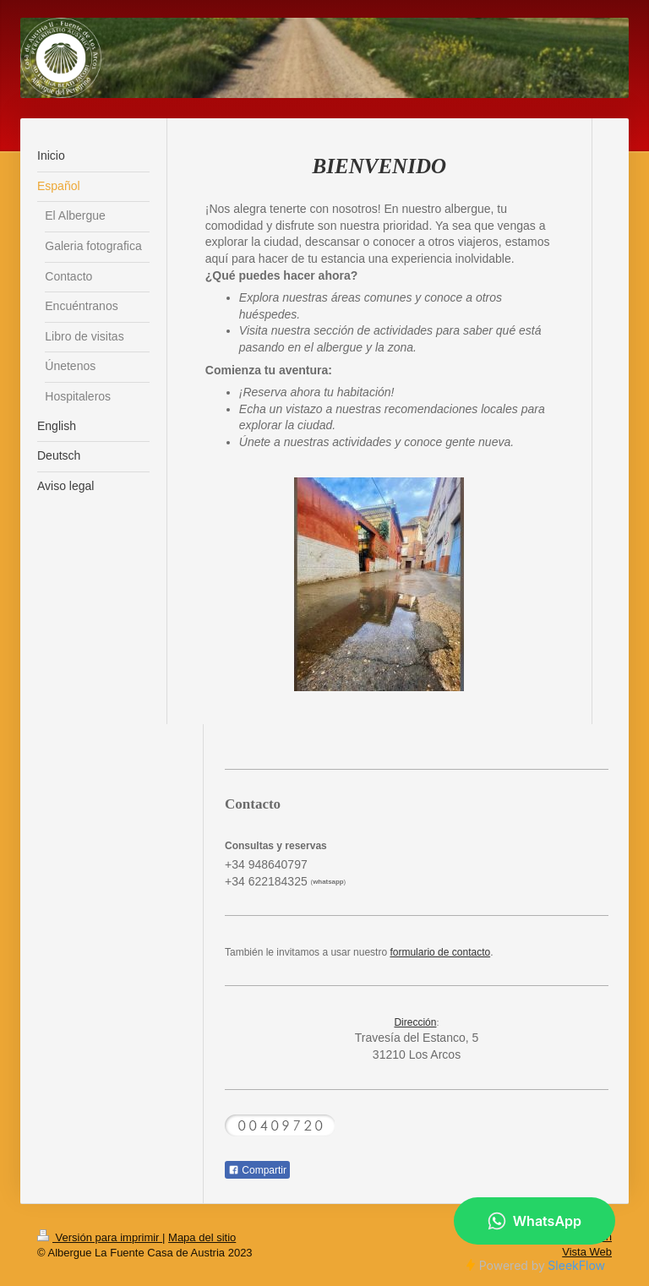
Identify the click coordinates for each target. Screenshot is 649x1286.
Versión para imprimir (99, 1237)
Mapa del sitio (202, 1237)
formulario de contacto (440, 952)
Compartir (257, 1170)
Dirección (415, 1022)
